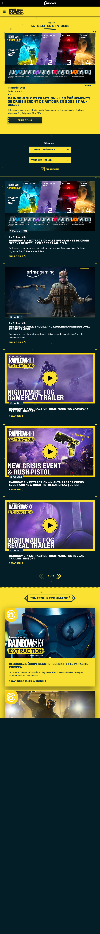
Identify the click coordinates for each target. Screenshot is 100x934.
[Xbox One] (50, 819)
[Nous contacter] (50, 928)
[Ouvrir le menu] (4, 11)
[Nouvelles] (50, 919)
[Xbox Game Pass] (50, 813)
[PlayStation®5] (50, 822)
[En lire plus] (25, 120)
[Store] (50, 909)
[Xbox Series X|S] (50, 816)
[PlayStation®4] (50, 825)
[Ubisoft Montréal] (50, 803)
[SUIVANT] (58, 576)
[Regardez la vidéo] (21, 767)
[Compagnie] (50, 916)
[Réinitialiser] (50, 169)
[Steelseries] (50, 845)
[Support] (50, 923)
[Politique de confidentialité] (50, 932)
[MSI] (50, 842)
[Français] (50, 888)
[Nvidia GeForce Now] (50, 848)
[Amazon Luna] (50, 831)
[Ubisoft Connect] (50, 913)
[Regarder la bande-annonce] (28, 681)
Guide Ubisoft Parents (62, 854)
